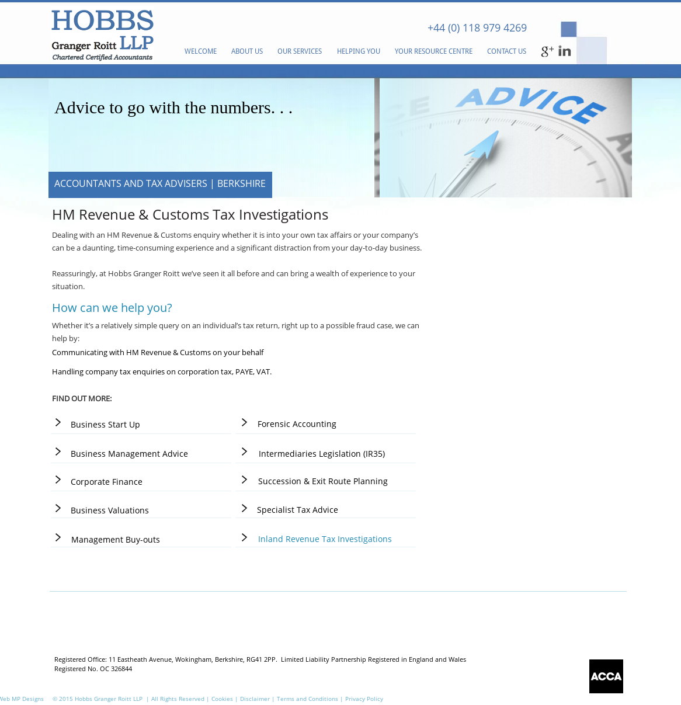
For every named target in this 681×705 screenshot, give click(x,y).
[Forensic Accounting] (296, 424)
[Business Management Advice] (129, 453)
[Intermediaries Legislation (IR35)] (321, 453)
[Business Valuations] (109, 510)
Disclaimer (256, 698)
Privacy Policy (364, 698)
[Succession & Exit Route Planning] (322, 481)
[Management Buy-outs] (115, 539)
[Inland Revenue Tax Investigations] (325, 539)
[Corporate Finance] (106, 481)
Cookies (222, 698)
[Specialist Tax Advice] (297, 509)
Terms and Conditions (307, 698)
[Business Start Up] (105, 424)
